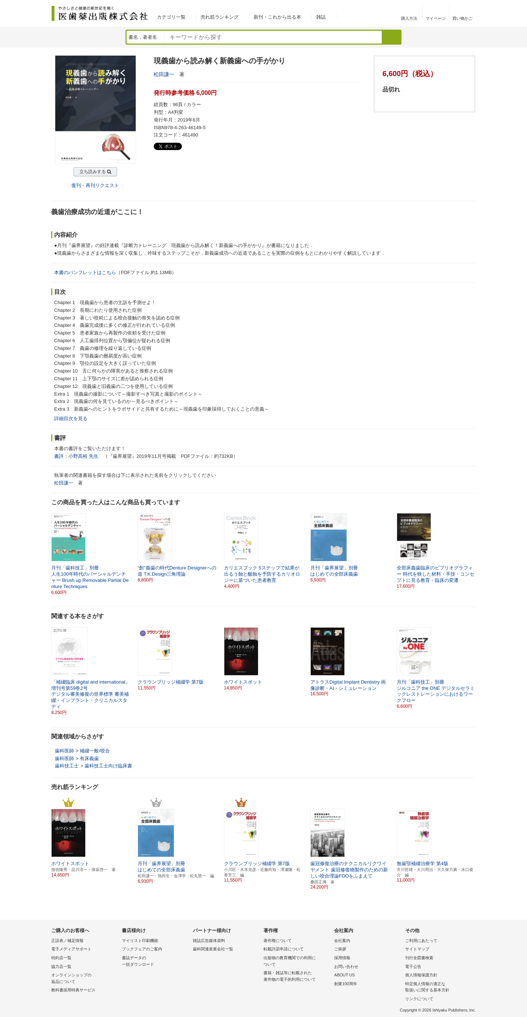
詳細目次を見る (70, 418)
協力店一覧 (61, 966)
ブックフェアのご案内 (142, 949)
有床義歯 (89, 758)
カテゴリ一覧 (171, 17)
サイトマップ (417, 949)
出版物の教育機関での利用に (297, 962)
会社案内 (342, 940)
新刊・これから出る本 (277, 17)
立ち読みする (92, 171)
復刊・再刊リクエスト (95, 185)
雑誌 (321, 17)
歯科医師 (64, 751)
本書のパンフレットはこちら (85, 272)
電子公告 (413, 966)
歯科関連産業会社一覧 (213, 949)
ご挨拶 (340, 949)
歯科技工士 (67, 766)
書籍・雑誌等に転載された (297, 977)
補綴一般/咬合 (95, 751)
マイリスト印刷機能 (140, 940)
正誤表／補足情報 (67, 940)
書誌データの (155, 962)
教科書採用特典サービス (73, 990)
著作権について (278, 940)
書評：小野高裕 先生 (76, 456)
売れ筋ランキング (220, 17)
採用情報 (342, 958)
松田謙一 (164, 74)
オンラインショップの (84, 979)
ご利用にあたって (421, 940)
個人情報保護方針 (421, 975)
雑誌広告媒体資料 (209, 940)
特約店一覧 (61, 958)
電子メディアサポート (71, 949)
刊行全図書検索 (419, 958)
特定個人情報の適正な (438, 988)
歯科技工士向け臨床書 (108, 766)
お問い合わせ (346, 966)
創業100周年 (345, 984)
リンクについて (419, 999)
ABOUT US (344, 975)
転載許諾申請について (284, 949)
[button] (471, 662)
